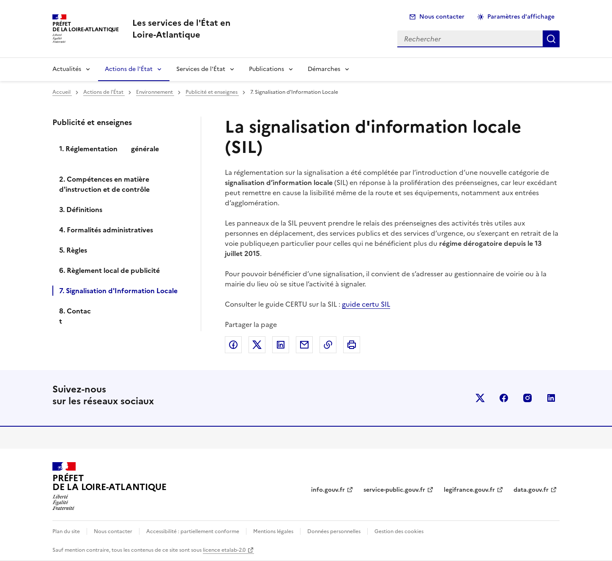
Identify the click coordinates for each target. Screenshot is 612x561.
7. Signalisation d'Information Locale (118, 291)
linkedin (551, 397)
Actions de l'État (129, 69)
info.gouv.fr (328, 489)
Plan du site (66, 531)
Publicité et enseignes (212, 92)
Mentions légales (273, 531)
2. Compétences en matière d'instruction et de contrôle (104, 184)
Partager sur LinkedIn (280, 344)
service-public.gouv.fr (394, 489)
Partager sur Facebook (233, 344)
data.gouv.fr (531, 489)
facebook (503, 397)
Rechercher (551, 38)
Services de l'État (200, 69)
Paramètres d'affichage (521, 16)
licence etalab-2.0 (224, 550)
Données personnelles (334, 531)
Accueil (62, 92)
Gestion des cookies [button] (398, 531)
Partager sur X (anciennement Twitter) (257, 344)
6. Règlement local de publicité (109, 270)
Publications (266, 69)
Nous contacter (441, 16)
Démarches (324, 69)
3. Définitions (80, 209)
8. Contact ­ (75, 316)
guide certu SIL (366, 304)
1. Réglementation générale (119, 154)
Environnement (155, 92)
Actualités (66, 69)
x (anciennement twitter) (480, 397)
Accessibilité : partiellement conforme (192, 531)
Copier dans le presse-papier (328, 344)
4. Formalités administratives (106, 230)
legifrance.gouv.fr (469, 489)
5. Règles (73, 250)
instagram (527, 397)
